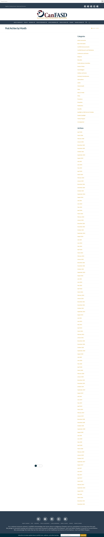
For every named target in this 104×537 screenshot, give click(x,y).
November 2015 (81, 504)
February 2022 (80, 295)
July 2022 (79, 279)
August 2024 (80, 197)
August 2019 (80, 393)
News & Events (64, 523)
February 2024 (80, 217)
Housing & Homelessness (83, 76)
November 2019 (81, 383)
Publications (80, 105)
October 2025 (80, 151)
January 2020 (80, 377)
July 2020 (79, 357)
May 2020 (79, 364)
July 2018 (79, 435)
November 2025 (81, 148)
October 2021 (80, 308)
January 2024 (80, 220)
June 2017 (79, 471)
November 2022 (81, 266)
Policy (78, 96)
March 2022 (80, 292)
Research (37, 523)
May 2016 (79, 494)
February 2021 (80, 334)
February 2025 (80, 177)
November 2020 (81, 344)
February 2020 (80, 373)
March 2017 (80, 481)
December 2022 (81, 262)
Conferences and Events (82, 53)
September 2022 (81, 272)
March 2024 (80, 213)
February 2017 (80, 484)
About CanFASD (25, 523)
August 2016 (80, 491)
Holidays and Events (82, 73)
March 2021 (80, 331)
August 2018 (80, 432)
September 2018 (81, 429)
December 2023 (81, 223)
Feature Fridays (80, 66)
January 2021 (80, 337)
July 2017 (79, 468)
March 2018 (80, 448)
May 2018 (79, 442)
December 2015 (81, 501)
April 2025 (79, 171)
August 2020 (80, 354)
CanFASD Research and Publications (85, 50)
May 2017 (79, 474)
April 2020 (79, 367)
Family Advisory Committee (83, 63)
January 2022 (80, 298)
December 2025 (81, 145)
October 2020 (80, 347)
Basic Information (81, 43)
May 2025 (79, 168)
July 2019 (79, 396)
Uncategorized (80, 122)
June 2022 (79, 282)
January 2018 (80, 455)
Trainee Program (81, 118)
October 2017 (80, 458)
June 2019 (79, 399)
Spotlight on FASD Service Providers (85, 112)
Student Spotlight (81, 115)
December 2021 (81, 301)
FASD (32, 523)
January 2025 (80, 181)
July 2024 (79, 200)
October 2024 (80, 191)
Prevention (79, 102)
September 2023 (81, 233)
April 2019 (79, 406)
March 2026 (80, 135)
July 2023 (79, 240)
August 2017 (80, 465)
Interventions (80, 79)
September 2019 (81, 390)
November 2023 (81, 226)
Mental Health (80, 86)
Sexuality (79, 109)
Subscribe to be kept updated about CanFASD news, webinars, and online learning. (38, 535)
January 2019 (80, 416)
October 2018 (80, 425)
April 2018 (79, 445)
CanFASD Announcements (83, 47)
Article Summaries (81, 40)
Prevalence (79, 99)
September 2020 (81, 350)
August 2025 (80, 158)
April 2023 (79, 249)
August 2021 (80, 315)
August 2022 (80, 275)
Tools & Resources (44, 523)
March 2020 (80, 370)
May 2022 (79, 285)
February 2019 (80, 412)
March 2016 (80, 497)
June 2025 (79, 164)
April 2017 (79, 478)
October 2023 (80, 230)
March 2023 (80, 253)
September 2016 (81, 488)
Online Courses (78, 523)
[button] (89, 22)
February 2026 (80, 138)
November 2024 (81, 187)
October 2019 (80, 386)
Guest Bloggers (80, 69)
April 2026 (79, 132)
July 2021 (79, 318)
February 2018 (80, 452)
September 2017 (81, 461)
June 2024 (79, 204)
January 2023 (80, 259)
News (78, 89)
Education (79, 60)
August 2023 (80, 236)
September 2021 (81, 311)
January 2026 (80, 142)
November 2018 (81, 422)
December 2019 (81, 380)
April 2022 (79, 288)
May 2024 (79, 207)
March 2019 (80, 409)
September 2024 (81, 194)
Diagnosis (79, 56)
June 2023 (79, 243)
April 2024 (79, 210)
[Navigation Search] (86, 22)
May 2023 (79, 246)
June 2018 (79, 439)
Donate (71, 523)
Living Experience (55, 523)
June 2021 (79, 321)
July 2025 (79, 161)
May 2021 (79, 324)
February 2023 (80, 256)
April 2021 (79, 328)
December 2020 (81, 341)
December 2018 (81, 419)
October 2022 (80, 269)
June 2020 (79, 360)
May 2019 (79, 403)
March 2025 (80, 174)
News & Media (80, 92)
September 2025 (81, 155)
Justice (79, 82)
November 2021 (81, 305)
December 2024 (81, 184)
